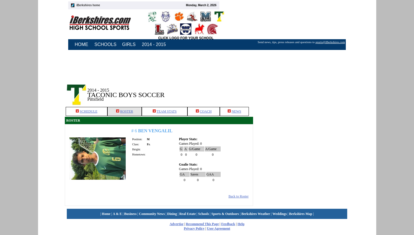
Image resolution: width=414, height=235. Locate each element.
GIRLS (129, 44)
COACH (206, 111)
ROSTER (126, 111)
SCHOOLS (105, 44)
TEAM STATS (166, 111)
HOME (81, 44)
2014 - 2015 (154, 44)
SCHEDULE (89, 111)
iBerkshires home (88, 5)
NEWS (236, 111)
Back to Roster (239, 196)
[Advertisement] (301, 90)
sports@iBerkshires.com (330, 42)
